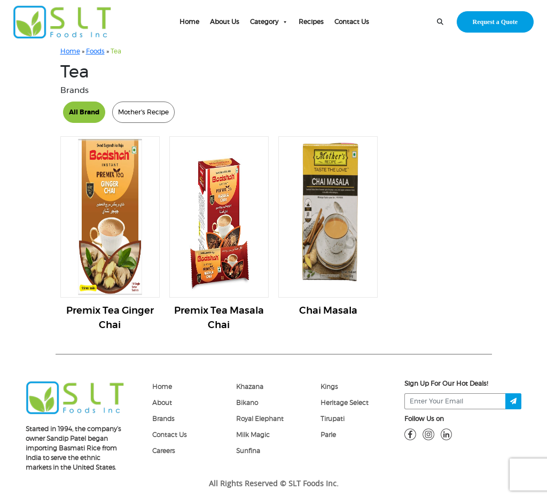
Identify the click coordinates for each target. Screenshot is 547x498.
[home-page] (62, 22)
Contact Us (351, 22)
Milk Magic (253, 435)
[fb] (410, 434)
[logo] (75, 397)
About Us (224, 22)
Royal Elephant (260, 419)
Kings (329, 387)
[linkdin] (446, 434)
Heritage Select (345, 403)
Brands (163, 419)
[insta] (428, 434)
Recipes (311, 22)
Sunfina (248, 451)
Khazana (249, 387)
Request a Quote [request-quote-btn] (495, 22)
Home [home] (162, 387)
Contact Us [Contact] (169, 435)
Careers (163, 451)
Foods (95, 51)
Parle (328, 435)
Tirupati (333, 419)
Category (269, 22)
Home (189, 22)
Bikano (247, 403)
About (162, 403)
